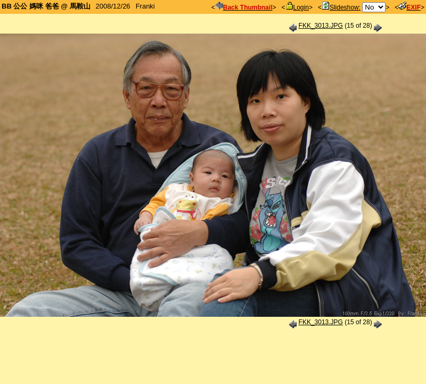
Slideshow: (341, 7)
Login (297, 7)
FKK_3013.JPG (321, 25)
